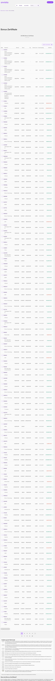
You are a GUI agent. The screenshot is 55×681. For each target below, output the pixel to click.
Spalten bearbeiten (47, 44)
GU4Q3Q (5, 321)
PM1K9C (5, 355)
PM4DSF (5, 556)
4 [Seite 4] (29, 633)
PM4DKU (5, 162)
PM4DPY (5, 550)
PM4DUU (5, 326)
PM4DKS (5, 490)
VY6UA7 (5, 474)
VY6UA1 (5, 606)
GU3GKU (5, 406)
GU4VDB (5, 378)
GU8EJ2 (5, 150)
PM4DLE (5, 133)
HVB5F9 (5, 66)
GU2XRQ (5, 230)
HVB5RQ (5, 111)
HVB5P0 (5, 248)
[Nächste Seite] (35, 633)
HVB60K (5, 116)
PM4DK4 (5, 167)
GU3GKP (5, 144)
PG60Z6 (5, 366)
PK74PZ (5, 517)
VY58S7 (5, 611)
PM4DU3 (5, 529)
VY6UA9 (5, 484)
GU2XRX (5, 236)
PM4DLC (5, 242)
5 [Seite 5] (32, 633)
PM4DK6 (5, 196)
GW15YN (5, 441)
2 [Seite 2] (24, 633)
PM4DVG (5, 190)
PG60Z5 (5, 338)
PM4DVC (5, 349)
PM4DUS (5, 447)
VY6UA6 (5, 512)
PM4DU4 (5, 303)
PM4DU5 (5, 389)
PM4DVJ (5, 139)
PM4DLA (5, 173)
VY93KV (5, 545)
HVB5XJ (5, 101)
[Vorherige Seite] (19, 633)
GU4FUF (5, 202)
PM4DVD (5, 395)
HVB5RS (5, 258)
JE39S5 (5, 567)
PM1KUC (5, 616)
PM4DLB (5, 589)
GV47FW (5, 412)
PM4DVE (5, 298)
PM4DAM (5, 156)
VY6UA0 (5, 562)
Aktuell (20, 5)
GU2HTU (5, 275)
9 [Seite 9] (29, 636)
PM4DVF (5, 343)
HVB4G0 (5, 83)
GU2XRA (5, 225)
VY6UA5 (5, 457)
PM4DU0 (5, 540)
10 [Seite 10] (32, 636)
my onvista (26, 5)
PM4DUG (5, 495)
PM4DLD (5, 280)
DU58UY (5, 622)
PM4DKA (5, 462)
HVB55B (5, 74)
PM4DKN (5, 523)
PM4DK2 (5, 315)
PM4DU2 (5, 418)
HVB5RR (5, 91)
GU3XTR (5, 600)
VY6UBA (5, 573)
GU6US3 (5, 127)
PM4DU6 (5, 213)
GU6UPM (5, 253)
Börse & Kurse (3, 10)
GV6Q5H (5, 269)
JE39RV (5, 507)
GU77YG (5, 309)
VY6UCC (5, 535)
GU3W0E (5, 219)
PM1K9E (5, 468)
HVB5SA (5, 58)
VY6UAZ (5, 452)
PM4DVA (5, 429)
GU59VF (5, 583)
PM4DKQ (5, 185)
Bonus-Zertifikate (11, 10)
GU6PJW (5, 424)
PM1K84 (5, 292)
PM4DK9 (5, 384)
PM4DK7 (5, 595)
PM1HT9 (5, 435)
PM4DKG (5, 578)
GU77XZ (5, 207)
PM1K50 (5, 479)
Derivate (7, 10)
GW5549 (5, 179)
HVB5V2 (5, 106)
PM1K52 (5, 332)
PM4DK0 (5, 372)
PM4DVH (5, 286)
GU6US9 (5, 501)
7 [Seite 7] (24, 636)
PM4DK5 (5, 401)
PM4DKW (5, 263)
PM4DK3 (5, 361)
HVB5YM (5, 49)
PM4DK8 (5, 122)
